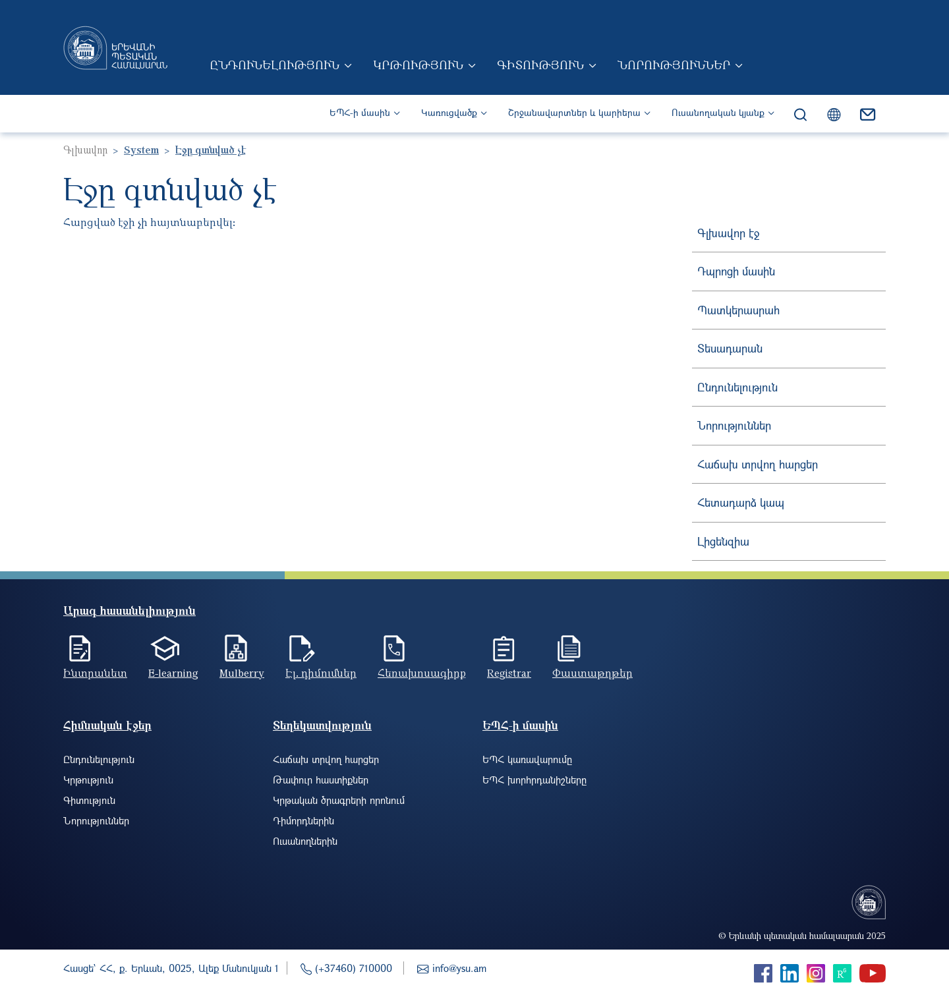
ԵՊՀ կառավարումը (527, 759)
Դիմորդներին (303, 820)
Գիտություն (540, 64)
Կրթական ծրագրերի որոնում (339, 800)
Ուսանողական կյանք (718, 112)
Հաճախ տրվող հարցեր (757, 464)
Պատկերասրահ (738, 310)
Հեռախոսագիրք (422, 673)
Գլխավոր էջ (728, 233)
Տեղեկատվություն (322, 725)
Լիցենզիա (723, 541)
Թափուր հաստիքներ (320, 779)
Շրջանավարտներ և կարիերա (574, 112)
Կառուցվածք (449, 112)
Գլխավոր (85, 149)
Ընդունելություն (274, 64)
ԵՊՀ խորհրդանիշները (534, 779)
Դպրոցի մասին (736, 271)
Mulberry (241, 673)
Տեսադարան (729, 348)
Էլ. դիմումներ (321, 673)
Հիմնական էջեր (107, 725)
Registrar (509, 673)
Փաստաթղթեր (592, 673)
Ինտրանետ (95, 673)
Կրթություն (418, 64)
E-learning (173, 673)
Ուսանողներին (305, 840)
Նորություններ (674, 64)
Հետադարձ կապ (740, 502)
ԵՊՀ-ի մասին (360, 112)
